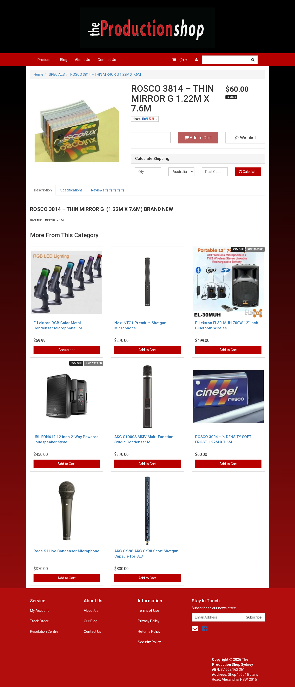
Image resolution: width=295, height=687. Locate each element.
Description (43, 190)
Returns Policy (149, 632)
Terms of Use (148, 611)
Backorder (67, 350)
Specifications (71, 190)
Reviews (107, 190)
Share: (145, 119)
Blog (63, 59)
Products (45, 59)
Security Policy (149, 642)
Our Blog (90, 621)
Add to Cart (198, 137)
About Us (82, 59)
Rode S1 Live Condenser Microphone (66, 551)
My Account (39, 611)
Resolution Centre (44, 632)
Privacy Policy (148, 621)
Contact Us (107, 59)
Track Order (39, 621)
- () (179, 59)
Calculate (248, 172)
